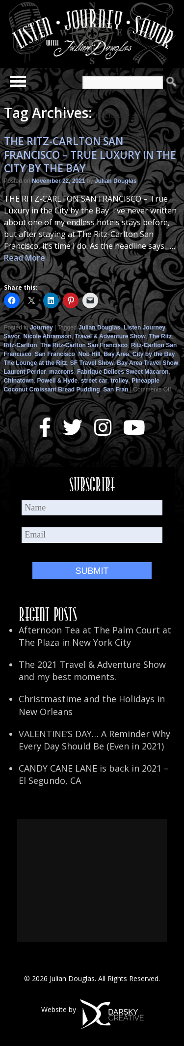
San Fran (115, 389)
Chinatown (19, 380)
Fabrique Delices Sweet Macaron (123, 371)
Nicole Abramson (48, 336)
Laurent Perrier (25, 371)
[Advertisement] (92, 880)
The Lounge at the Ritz (35, 362)
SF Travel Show (92, 362)
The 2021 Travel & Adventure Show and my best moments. (92, 670)
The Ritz (160, 336)
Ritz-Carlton (20, 345)
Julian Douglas (115, 181)
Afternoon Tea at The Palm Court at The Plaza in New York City (95, 636)
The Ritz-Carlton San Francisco (84, 345)
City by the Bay (153, 354)
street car (94, 380)
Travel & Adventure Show (110, 336)
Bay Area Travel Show (147, 362)
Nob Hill (90, 354)
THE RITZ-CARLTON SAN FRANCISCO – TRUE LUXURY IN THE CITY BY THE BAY (90, 154)
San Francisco (55, 354)
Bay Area (117, 354)
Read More (24, 257)
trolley (120, 380)
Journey (41, 327)
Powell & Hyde (57, 380)
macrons (61, 371)
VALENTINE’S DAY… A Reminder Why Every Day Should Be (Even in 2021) (94, 740)
